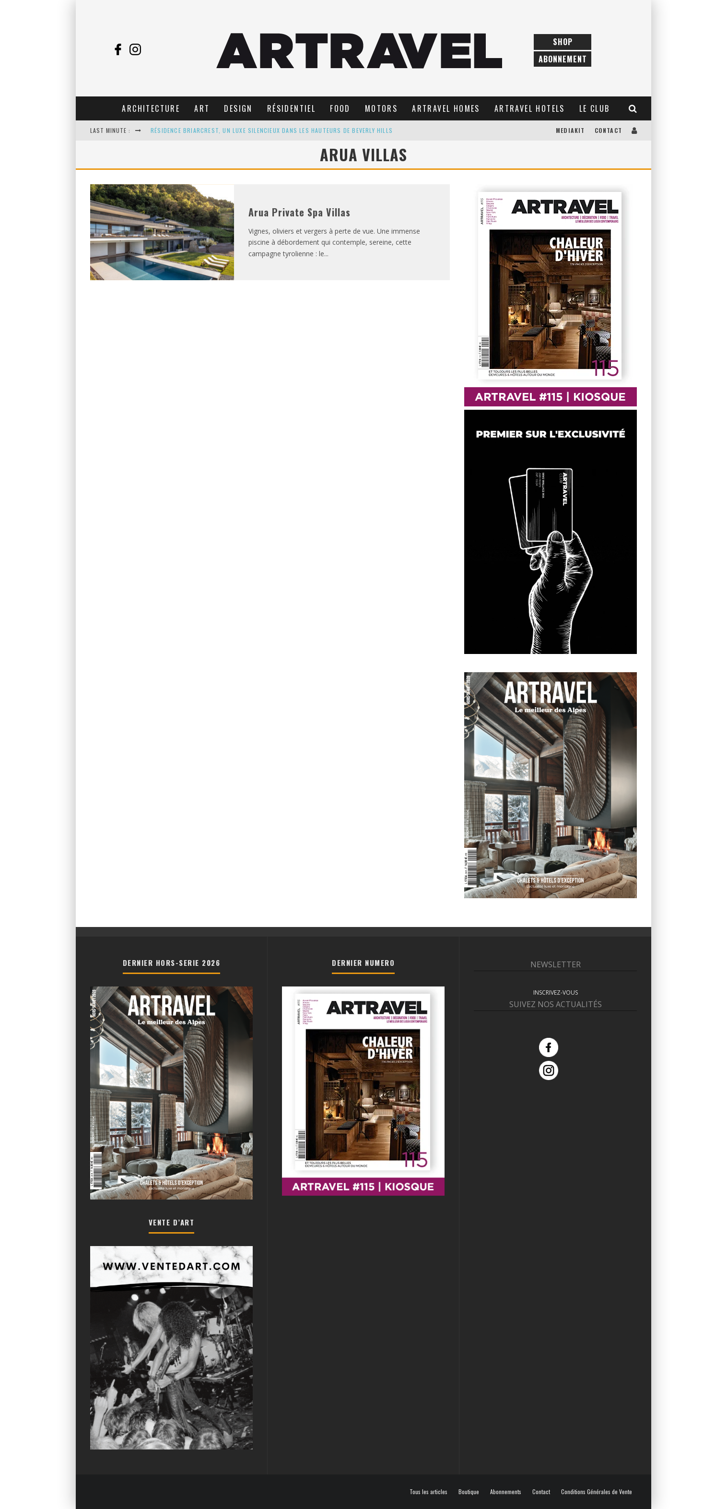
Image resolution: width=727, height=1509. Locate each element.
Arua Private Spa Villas (299, 212)
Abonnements (505, 1492)
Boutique (468, 1492)
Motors (381, 108)
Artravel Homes (446, 108)
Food (340, 108)
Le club (594, 108)
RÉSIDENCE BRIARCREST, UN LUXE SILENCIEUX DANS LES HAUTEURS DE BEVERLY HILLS (272, 130)
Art (202, 108)
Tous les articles (428, 1492)
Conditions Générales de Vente (596, 1492)
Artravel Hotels (529, 108)
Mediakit (570, 130)
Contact (608, 130)
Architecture (151, 108)
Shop (563, 42)
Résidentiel (291, 108)
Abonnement (563, 59)
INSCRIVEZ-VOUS (555, 992)
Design (238, 108)
